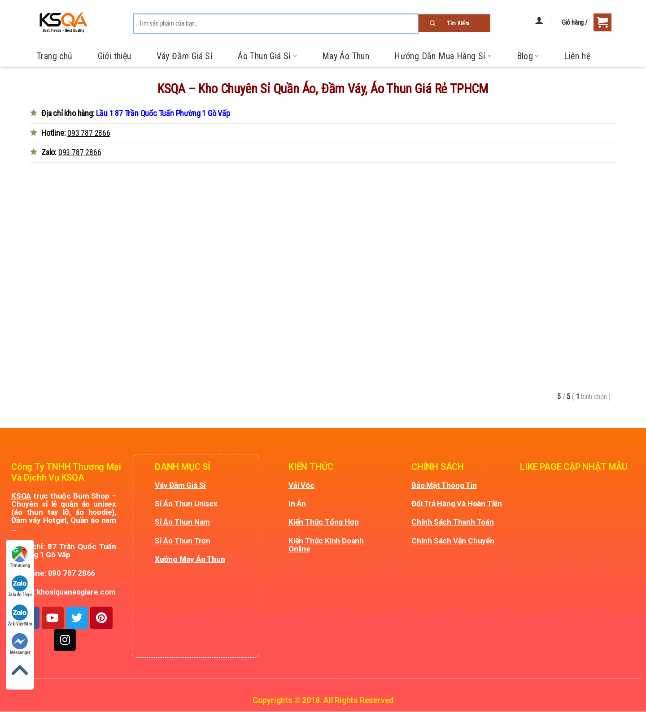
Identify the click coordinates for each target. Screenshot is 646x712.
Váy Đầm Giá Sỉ (185, 56)
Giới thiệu (114, 56)
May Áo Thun (345, 56)
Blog (528, 56)
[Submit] (454, 23)
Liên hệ (577, 56)
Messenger (20, 644)
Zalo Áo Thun (20, 586)
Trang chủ (55, 56)
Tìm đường (20, 557)
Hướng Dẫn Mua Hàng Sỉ (442, 56)
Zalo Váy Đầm (20, 615)
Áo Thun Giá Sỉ (267, 56)
